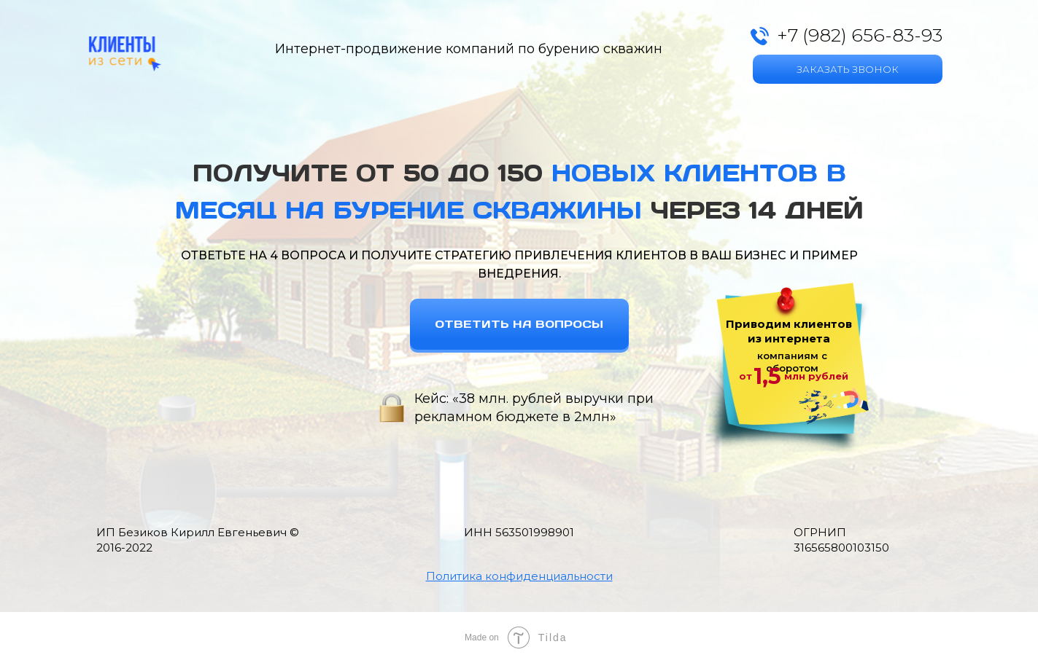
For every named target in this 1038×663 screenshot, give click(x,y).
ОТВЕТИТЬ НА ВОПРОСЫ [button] (519, 323)
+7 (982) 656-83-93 (859, 35)
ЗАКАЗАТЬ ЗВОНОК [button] (848, 69)
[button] (519, 576)
